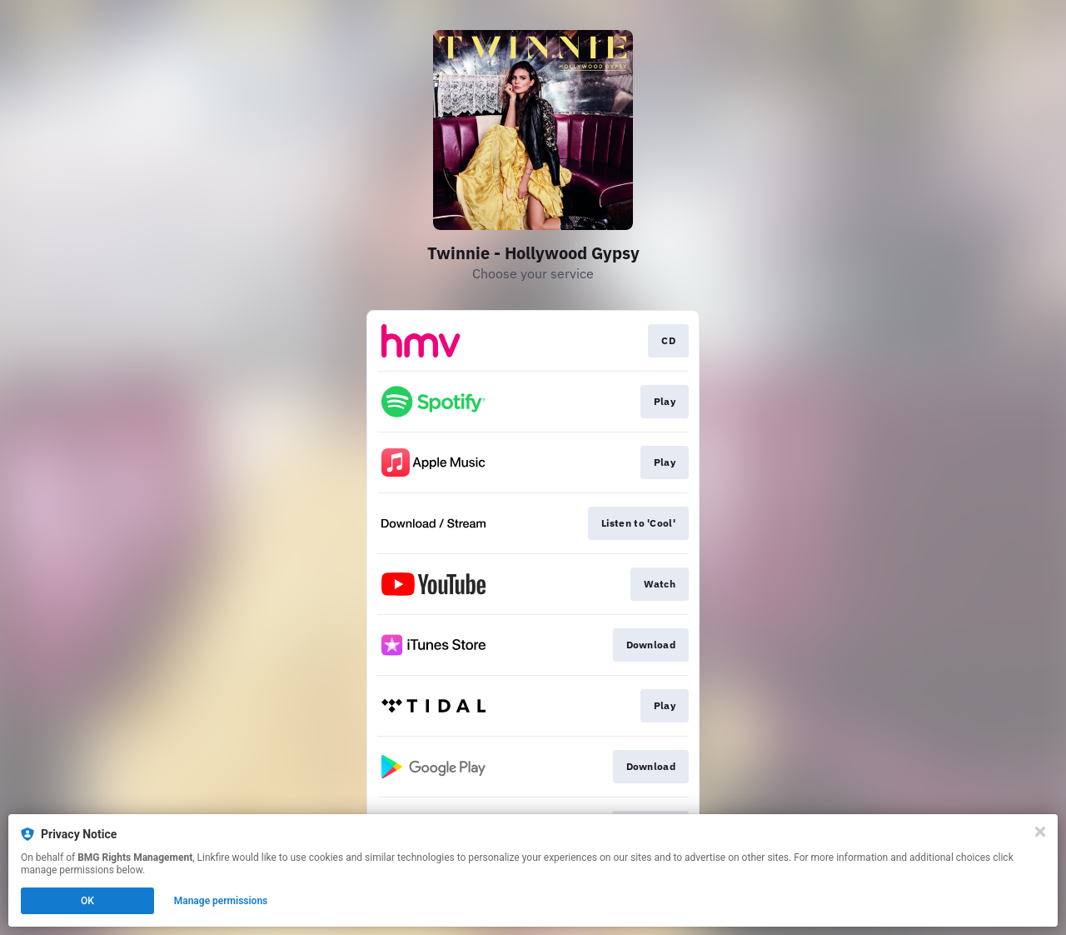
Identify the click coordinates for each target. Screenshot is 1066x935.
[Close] (1040, 831)
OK (87, 901)
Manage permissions (221, 901)
